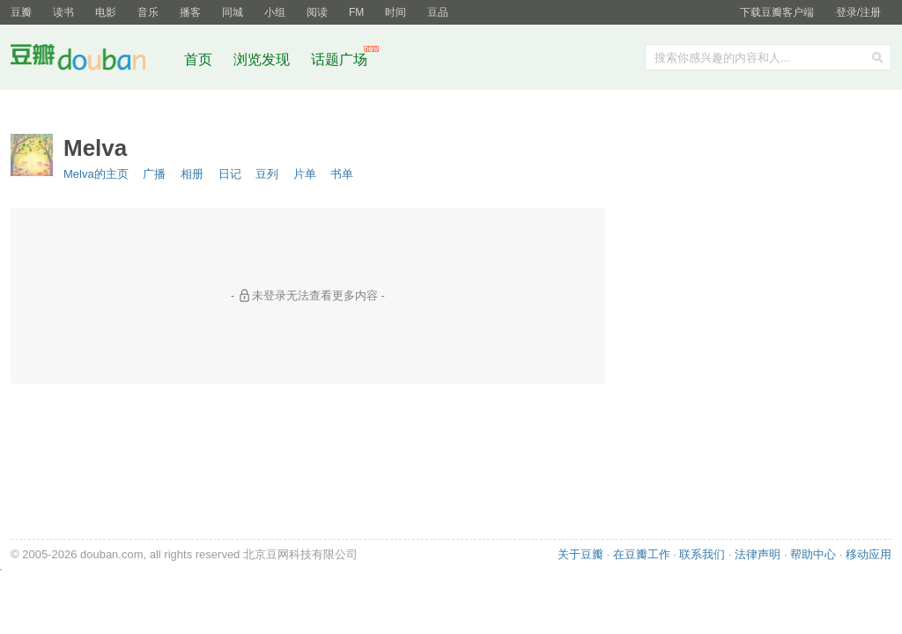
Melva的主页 (96, 174)
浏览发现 (263, 59)
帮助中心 (813, 554)
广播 (154, 174)
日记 (229, 174)
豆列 (266, 174)
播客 (190, 12)
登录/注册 (858, 12)
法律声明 (757, 554)
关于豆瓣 (580, 554)
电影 (105, 12)
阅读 (317, 12)
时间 (395, 12)
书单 (341, 174)
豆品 (437, 12)
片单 (304, 174)
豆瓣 (21, 12)
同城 (232, 12)
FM (356, 12)
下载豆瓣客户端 (777, 12)
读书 (63, 12)
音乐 (148, 12)
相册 (192, 174)
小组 (274, 12)
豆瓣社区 (92, 60)
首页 (198, 59)
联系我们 (702, 554)
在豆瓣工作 (641, 554)
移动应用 (868, 554)
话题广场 (339, 59)
